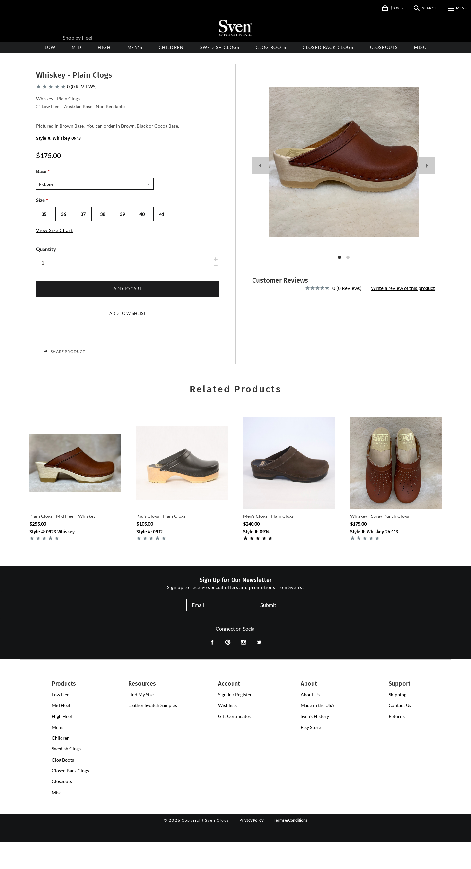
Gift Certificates (234, 743)
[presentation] (104, 47)
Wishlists (227, 732)
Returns (397, 743)
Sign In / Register (235, 721)
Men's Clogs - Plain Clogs (268, 543)
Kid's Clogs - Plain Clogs (160, 543)
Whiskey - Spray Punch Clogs (379, 543)
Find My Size (141, 721)
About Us (310, 721)
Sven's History (315, 743)
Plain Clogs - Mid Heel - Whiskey (62, 543)
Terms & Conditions (290, 847)
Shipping (397, 721)
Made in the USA (317, 732)
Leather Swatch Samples (152, 732)
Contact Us (400, 732)
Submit (268, 632)
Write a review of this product (403, 280)
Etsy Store (311, 754)
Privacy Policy (251, 847)
